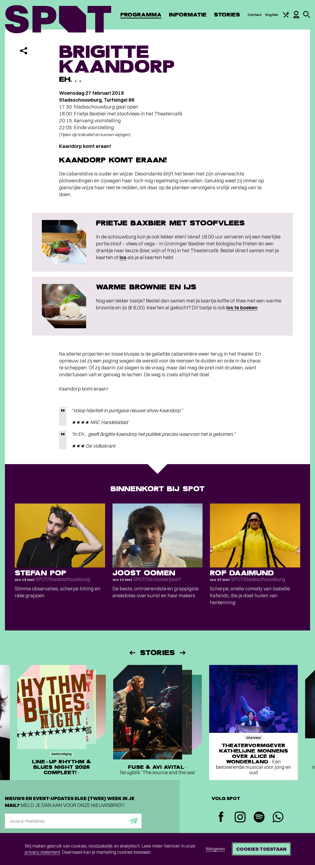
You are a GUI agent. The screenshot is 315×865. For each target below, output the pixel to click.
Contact (255, 15)
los (123, 257)
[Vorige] (132, 653)
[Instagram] (240, 818)
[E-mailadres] (73, 821)
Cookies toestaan (261, 849)
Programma (140, 14)
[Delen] (23, 50)
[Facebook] (221, 817)
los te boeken (241, 307)
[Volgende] (183, 653)
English (271, 15)
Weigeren (215, 849)
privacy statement (42, 852)
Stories (227, 14)
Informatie (187, 14)
